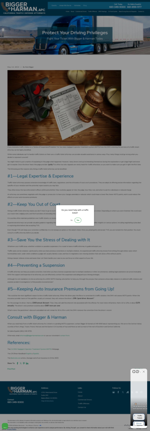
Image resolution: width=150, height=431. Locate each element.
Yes (78, 220)
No (72, 220)
